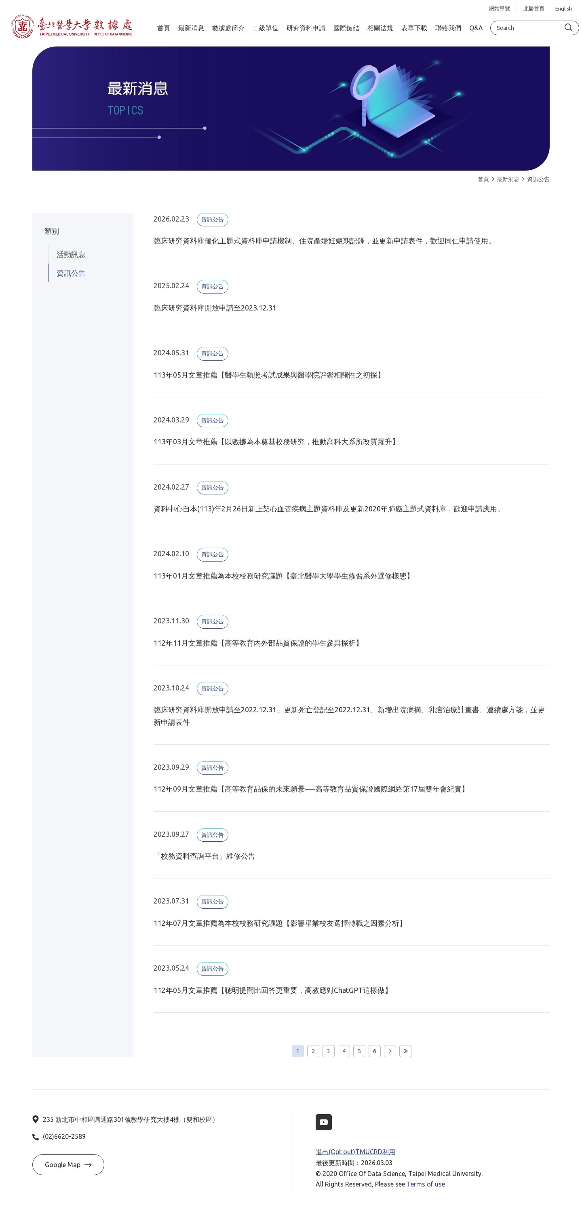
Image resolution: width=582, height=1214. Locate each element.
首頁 (483, 179)
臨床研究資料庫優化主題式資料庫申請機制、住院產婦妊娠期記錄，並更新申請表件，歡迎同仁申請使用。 (325, 240)
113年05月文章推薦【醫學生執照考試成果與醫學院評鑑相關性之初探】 (269, 375)
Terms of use (426, 1184)
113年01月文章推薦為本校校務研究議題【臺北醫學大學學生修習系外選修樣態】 (284, 576)
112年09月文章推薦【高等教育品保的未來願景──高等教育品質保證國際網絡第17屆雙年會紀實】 (311, 789)
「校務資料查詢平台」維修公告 (204, 856)
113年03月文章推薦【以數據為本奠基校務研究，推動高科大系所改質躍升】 (276, 441)
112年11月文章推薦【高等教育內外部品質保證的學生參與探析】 (258, 643)
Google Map (68, 1165)
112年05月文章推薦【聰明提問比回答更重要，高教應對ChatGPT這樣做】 (273, 990)
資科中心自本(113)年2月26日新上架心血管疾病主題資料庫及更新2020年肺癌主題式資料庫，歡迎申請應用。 (329, 509)
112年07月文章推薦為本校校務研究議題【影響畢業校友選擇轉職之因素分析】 (280, 923)
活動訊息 (71, 254)
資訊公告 (536, 179)
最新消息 (505, 179)
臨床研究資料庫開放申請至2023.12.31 (215, 308)
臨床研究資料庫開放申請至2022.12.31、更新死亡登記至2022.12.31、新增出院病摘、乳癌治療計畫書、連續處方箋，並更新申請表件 (349, 715)
